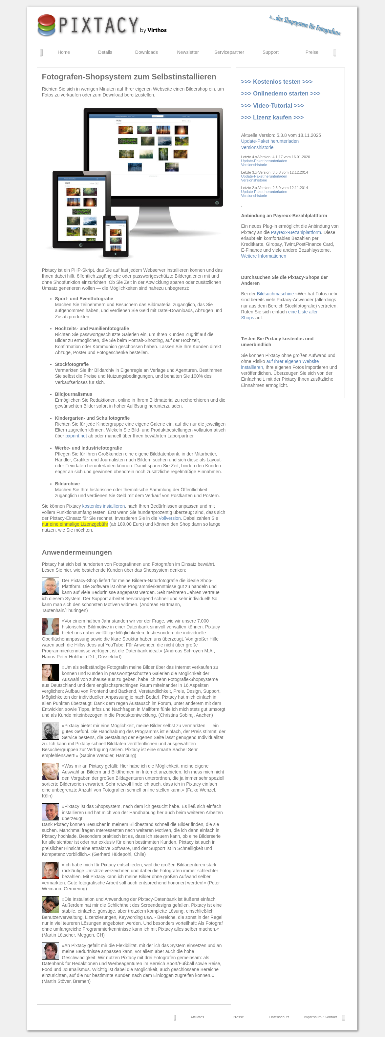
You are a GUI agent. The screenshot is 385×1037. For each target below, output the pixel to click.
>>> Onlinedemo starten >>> (281, 93)
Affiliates (197, 1017)
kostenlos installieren (103, 506)
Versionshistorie (257, 147)
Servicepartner (229, 52)
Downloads (146, 52)
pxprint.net (76, 435)
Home (64, 52)
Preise (312, 52)
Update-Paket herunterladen (270, 141)
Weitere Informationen (263, 256)
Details (105, 52)
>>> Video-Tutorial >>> (272, 105)
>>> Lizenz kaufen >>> (272, 117)
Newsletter (188, 52)
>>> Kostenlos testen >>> (277, 81)
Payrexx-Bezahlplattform (296, 232)
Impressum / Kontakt (320, 1017)
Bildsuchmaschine (275, 293)
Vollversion (170, 518)
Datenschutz (279, 1017)
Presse (238, 1017)
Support (271, 52)
